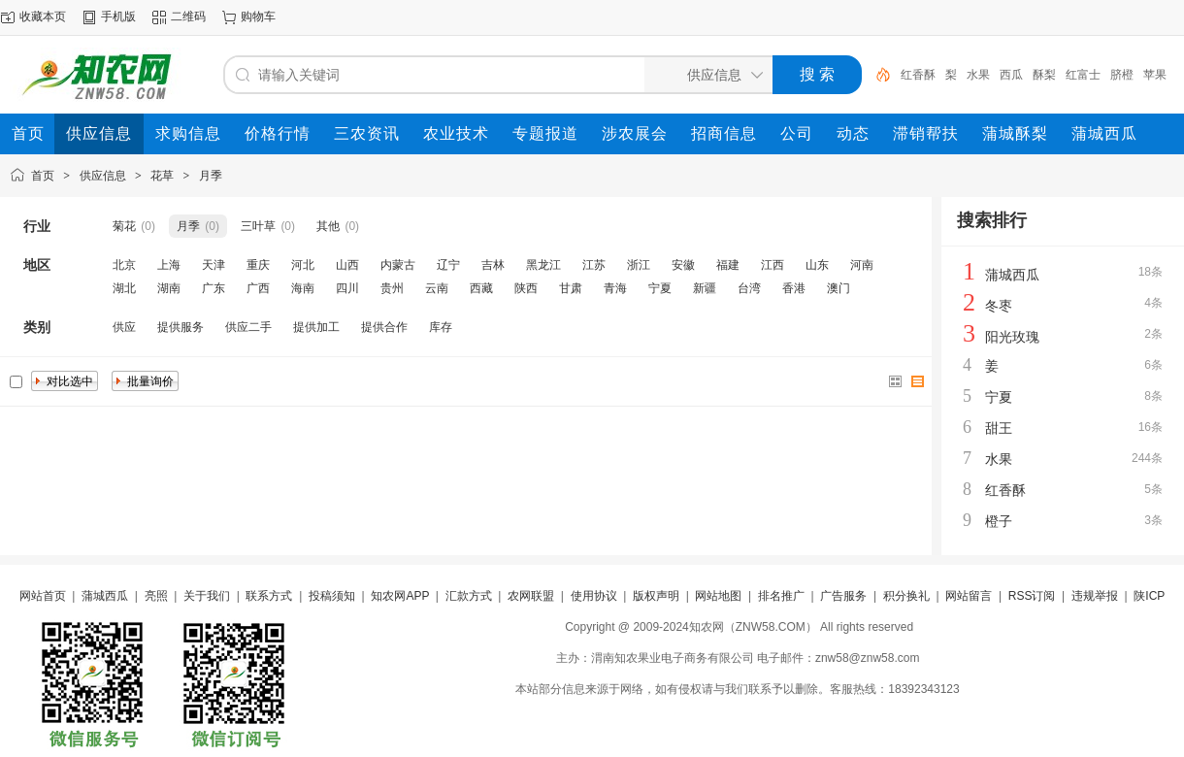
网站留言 (968, 596)
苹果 (1155, 75)
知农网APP (400, 596)
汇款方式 (468, 596)
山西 (347, 265)
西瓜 (1011, 75)
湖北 (124, 288)
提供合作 (384, 327)
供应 (124, 327)
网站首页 (42, 596)
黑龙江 (543, 265)
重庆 (258, 265)
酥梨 (1044, 75)
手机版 (118, 16)
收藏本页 (42, 16)
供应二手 (248, 327)
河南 (861, 265)
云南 (436, 288)
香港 (794, 288)
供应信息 (103, 175)
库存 (440, 327)
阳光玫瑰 (1012, 337)
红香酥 (918, 75)
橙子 (998, 521)
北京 (124, 265)
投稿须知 (332, 596)
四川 (347, 288)
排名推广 (781, 596)
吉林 (493, 265)
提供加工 (316, 327)
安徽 (683, 265)
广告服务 (843, 596)
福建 (728, 265)
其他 (328, 226)
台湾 (749, 288)
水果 (978, 75)
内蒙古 (397, 265)
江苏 (594, 265)
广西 (258, 288)
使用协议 (594, 596)
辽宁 (448, 265)
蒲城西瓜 (1012, 274)
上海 (169, 265)
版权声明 (656, 596)
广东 (213, 288)
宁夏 (660, 288)
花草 (162, 175)
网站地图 (718, 596)
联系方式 (269, 596)
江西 (772, 265)
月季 (210, 175)
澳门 (838, 288)
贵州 (392, 288)
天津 (213, 265)
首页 (42, 175)
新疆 (704, 288)
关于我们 (206, 596)
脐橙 (1122, 75)
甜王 (998, 428)
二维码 (188, 16)
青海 (615, 288)
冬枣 (998, 305)
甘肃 (570, 288)
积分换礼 (906, 596)
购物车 (258, 16)
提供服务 (180, 327)
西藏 (481, 288)
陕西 (526, 288)
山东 (817, 265)
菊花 (124, 226)
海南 (302, 288)
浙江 (638, 265)
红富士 (1083, 75)
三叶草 (258, 226)
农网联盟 (531, 596)
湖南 (169, 288)
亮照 (156, 596)
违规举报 (1094, 596)
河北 (302, 265)
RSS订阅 (1032, 596)
